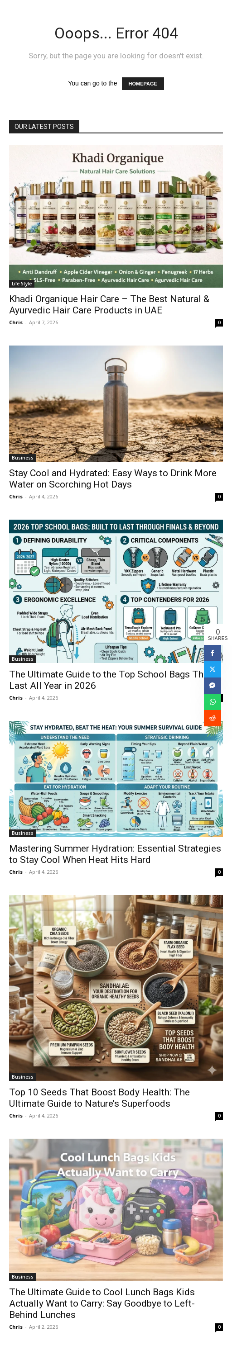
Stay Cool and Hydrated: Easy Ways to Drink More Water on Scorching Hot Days (113, 479)
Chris (16, 322)
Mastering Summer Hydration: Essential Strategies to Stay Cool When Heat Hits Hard (115, 854)
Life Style (22, 283)
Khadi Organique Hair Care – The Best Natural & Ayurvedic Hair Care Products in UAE (109, 305)
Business (23, 458)
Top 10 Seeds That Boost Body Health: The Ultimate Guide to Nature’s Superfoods (99, 1098)
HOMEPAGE (143, 83)
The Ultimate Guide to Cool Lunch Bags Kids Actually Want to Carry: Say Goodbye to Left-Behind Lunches (102, 1303)
